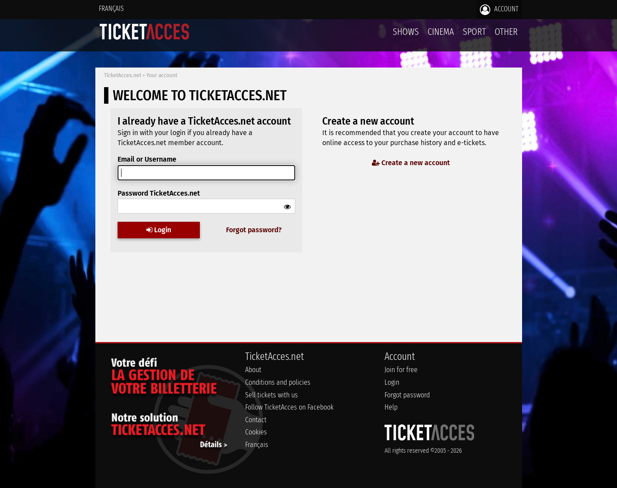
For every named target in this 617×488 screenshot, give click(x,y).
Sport (474, 31)
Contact (255, 420)
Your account (161, 75)
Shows (406, 31)
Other (506, 31)
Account (499, 9)
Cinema (441, 31)
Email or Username (147, 159)
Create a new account (411, 163)
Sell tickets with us (271, 395)
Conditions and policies (277, 382)
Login (158, 230)
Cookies (256, 432)
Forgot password (407, 395)
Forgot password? (254, 230)
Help (391, 407)
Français (111, 8)
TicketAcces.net (122, 75)
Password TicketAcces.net (159, 193)
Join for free (401, 370)
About (253, 370)
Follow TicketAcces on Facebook (289, 407)
